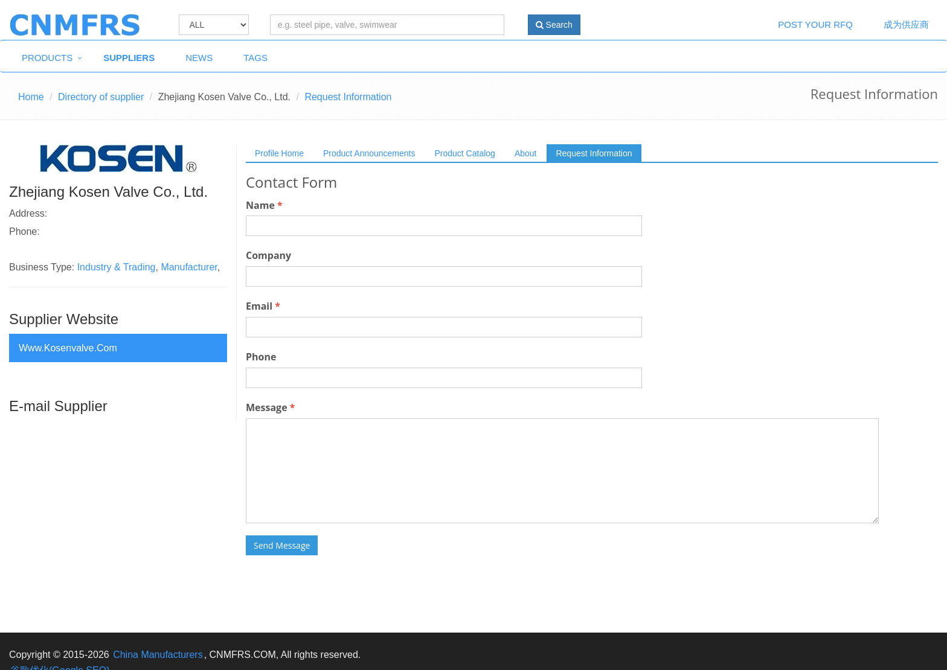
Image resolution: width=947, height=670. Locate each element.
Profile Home (279, 153)
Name (264, 205)
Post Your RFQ (815, 24)
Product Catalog (464, 153)
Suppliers (129, 58)
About (526, 153)
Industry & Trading (116, 267)
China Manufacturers (158, 654)
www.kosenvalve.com (68, 348)
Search (554, 25)
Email (263, 306)
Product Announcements (369, 153)
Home (31, 97)
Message (270, 407)
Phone (261, 356)
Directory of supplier (101, 97)
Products (47, 58)
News (199, 58)
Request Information (594, 153)
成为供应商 (906, 24)
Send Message (282, 545)
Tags (255, 58)
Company (268, 255)
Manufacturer (189, 267)
